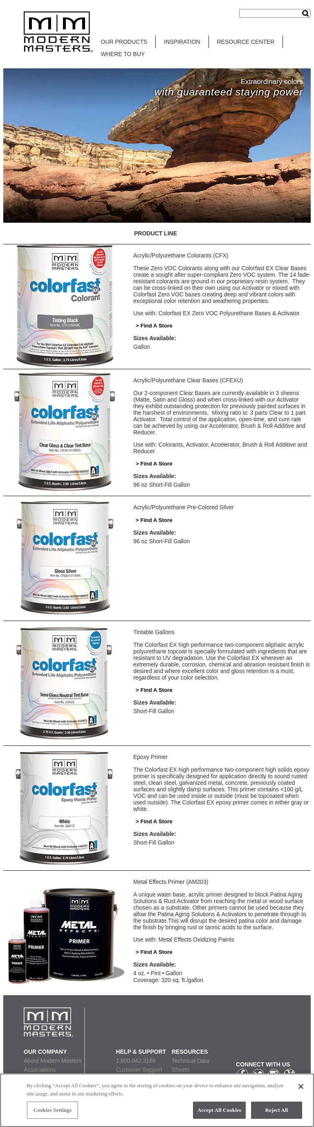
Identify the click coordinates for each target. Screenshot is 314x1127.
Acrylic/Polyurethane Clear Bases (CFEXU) (188, 380)
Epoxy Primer (150, 757)
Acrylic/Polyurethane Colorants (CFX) (181, 255)
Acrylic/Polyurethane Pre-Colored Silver (183, 507)
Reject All (276, 1110)
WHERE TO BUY (123, 54)
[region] (157, 1100)
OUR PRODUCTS (124, 41)
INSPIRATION (182, 41)
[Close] (301, 1086)
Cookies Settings (53, 1110)
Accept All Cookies (219, 1110)
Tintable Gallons (154, 632)
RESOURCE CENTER (246, 41)
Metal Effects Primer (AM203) (170, 882)
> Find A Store (154, 326)
